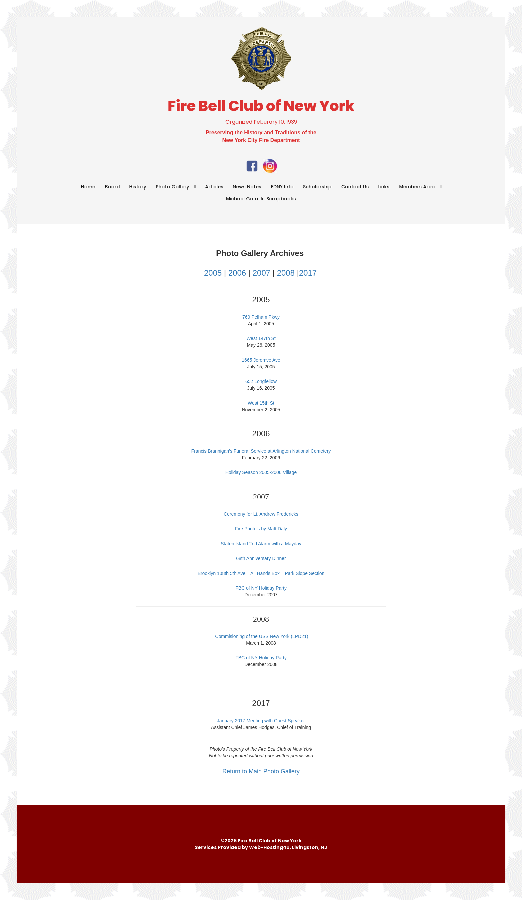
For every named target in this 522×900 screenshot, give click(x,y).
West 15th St (261, 403)
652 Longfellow (261, 381)
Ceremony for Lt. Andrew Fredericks (261, 514)
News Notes (247, 186)
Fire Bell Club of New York (261, 106)
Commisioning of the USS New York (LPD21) (261, 636)
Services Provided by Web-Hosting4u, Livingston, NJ (261, 847)
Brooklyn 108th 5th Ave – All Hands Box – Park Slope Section (260, 573)
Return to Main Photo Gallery (261, 771)
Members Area (417, 186)
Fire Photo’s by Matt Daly (261, 528)
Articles (214, 186)
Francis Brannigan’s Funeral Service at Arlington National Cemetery (261, 451)
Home (88, 186)
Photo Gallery (172, 186)
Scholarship (317, 186)
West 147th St (261, 338)
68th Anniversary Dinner (261, 558)
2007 (263, 272)
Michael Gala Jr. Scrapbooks (261, 198)
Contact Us (355, 186)
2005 (213, 272)
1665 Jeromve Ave (261, 360)
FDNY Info (282, 186)
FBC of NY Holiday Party (261, 588)
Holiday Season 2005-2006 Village (261, 472)
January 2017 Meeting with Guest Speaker (261, 720)
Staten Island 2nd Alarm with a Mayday (261, 543)
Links (384, 186)
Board (112, 186)
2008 (286, 272)
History (137, 186)
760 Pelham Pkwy (261, 317)
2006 (237, 272)
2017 (308, 272)
